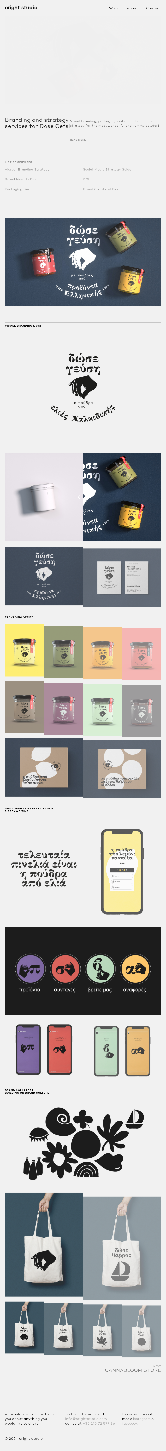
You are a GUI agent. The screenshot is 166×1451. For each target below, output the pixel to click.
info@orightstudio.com (86, 1419)
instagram (142, 1419)
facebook (130, 1423)
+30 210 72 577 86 (99, 1423)
